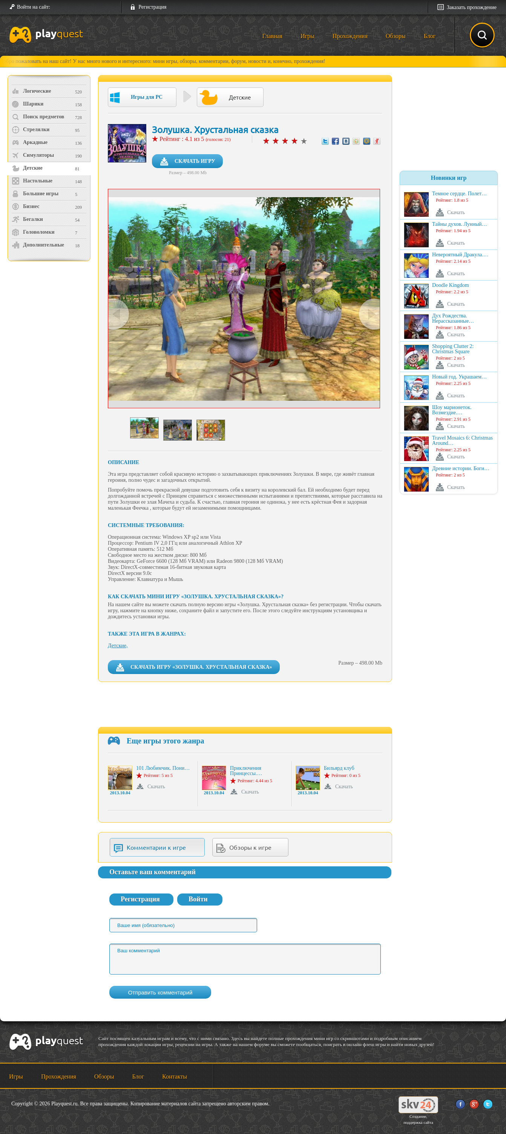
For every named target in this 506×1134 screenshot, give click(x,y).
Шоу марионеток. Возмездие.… (452, 410)
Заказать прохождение (472, 7)
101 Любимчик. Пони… (163, 768)
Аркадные (30, 142)
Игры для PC (136, 97)
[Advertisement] (50, 326)
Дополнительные (38, 245)
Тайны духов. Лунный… (459, 224)
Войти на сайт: (33, 7)
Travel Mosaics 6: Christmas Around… (462, 440)
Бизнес (26, 206)
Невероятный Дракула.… (460, 254)
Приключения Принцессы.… (246, 771)
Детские (27, 168)
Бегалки (27, 219)
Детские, (117, 645)
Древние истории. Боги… (460, 468)
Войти (198, 899)
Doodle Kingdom (450, 285)
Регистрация (152, 7)
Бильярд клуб (339, 768)
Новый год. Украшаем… (459, 377)
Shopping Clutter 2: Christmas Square (453, 349)
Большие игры (35, 194)
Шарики (27, 104)
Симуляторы (33, 155)
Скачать (156, 786)
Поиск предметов (38, 117)
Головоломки (33, 232)
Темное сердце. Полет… (459, 193)
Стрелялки (30, 129)
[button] (59, 7)
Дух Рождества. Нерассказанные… (453, 318)
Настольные (32, 181)
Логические (31, 91)
